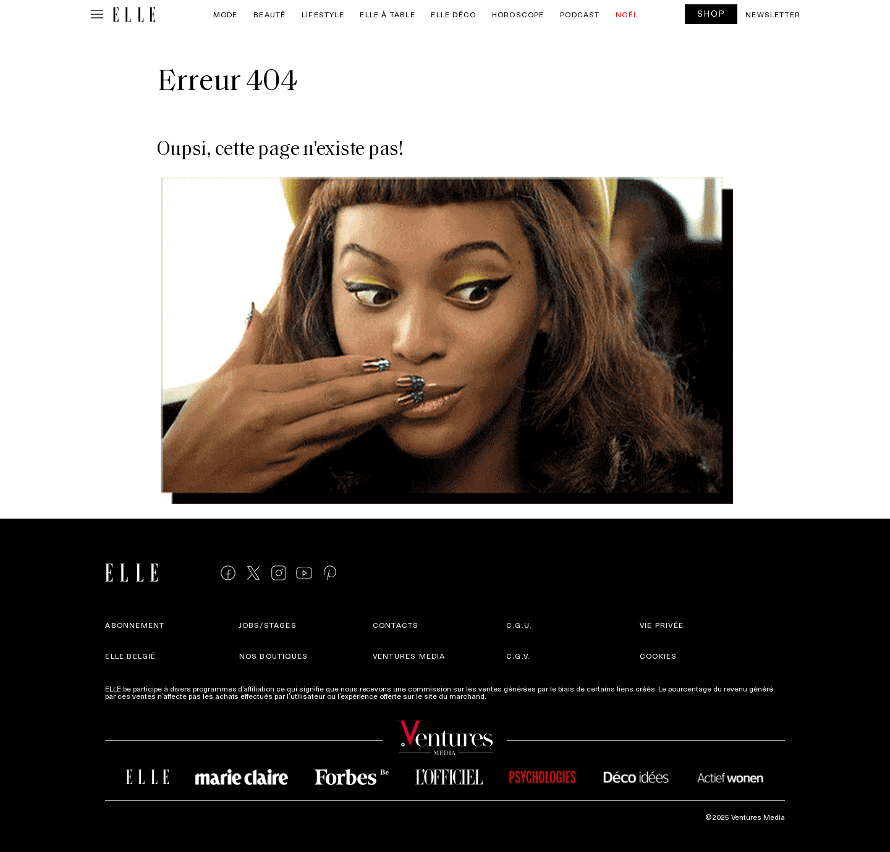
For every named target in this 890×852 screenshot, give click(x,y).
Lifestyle (323, 14)
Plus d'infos (508, 695)
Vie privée (662, 624)
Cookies (658, 655)
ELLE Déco (453, 14)
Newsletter (772, 14)
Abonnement (134, 624)
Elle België (130, 655)
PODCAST (580, 14)
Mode (225, 14)
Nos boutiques (273, 655)
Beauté (269, 14)
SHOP (711, 13)
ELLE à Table (387, 14)
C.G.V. (518, 655)
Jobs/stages (268, 624)
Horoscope (518, 14)
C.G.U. (519, 624)
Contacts (396, 624)
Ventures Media (409, 655)
